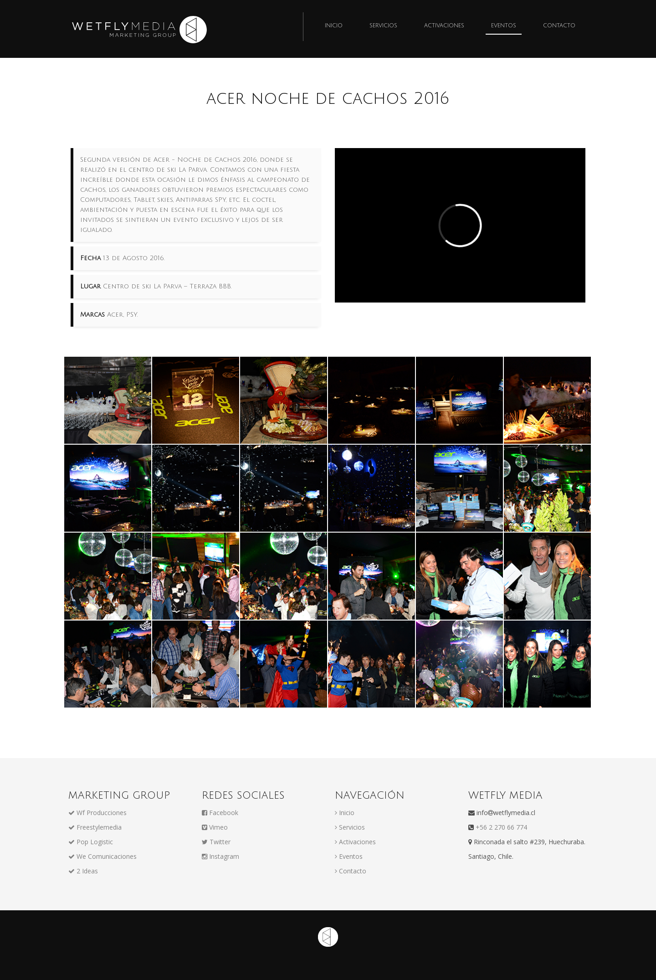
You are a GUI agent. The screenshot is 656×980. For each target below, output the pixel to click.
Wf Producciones (97, 812)
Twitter (216, 841)
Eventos (503, 26)
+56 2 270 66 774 (500, 827)
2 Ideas (83, 871)
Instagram (220, 856)
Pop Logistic (90, 841)
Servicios (383, 26)
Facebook (220, 812)
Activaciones (444, 26)
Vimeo (215, 827)
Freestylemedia (95, 827)
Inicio (334, 26)
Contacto (559, 26)
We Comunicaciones (102, 856)
